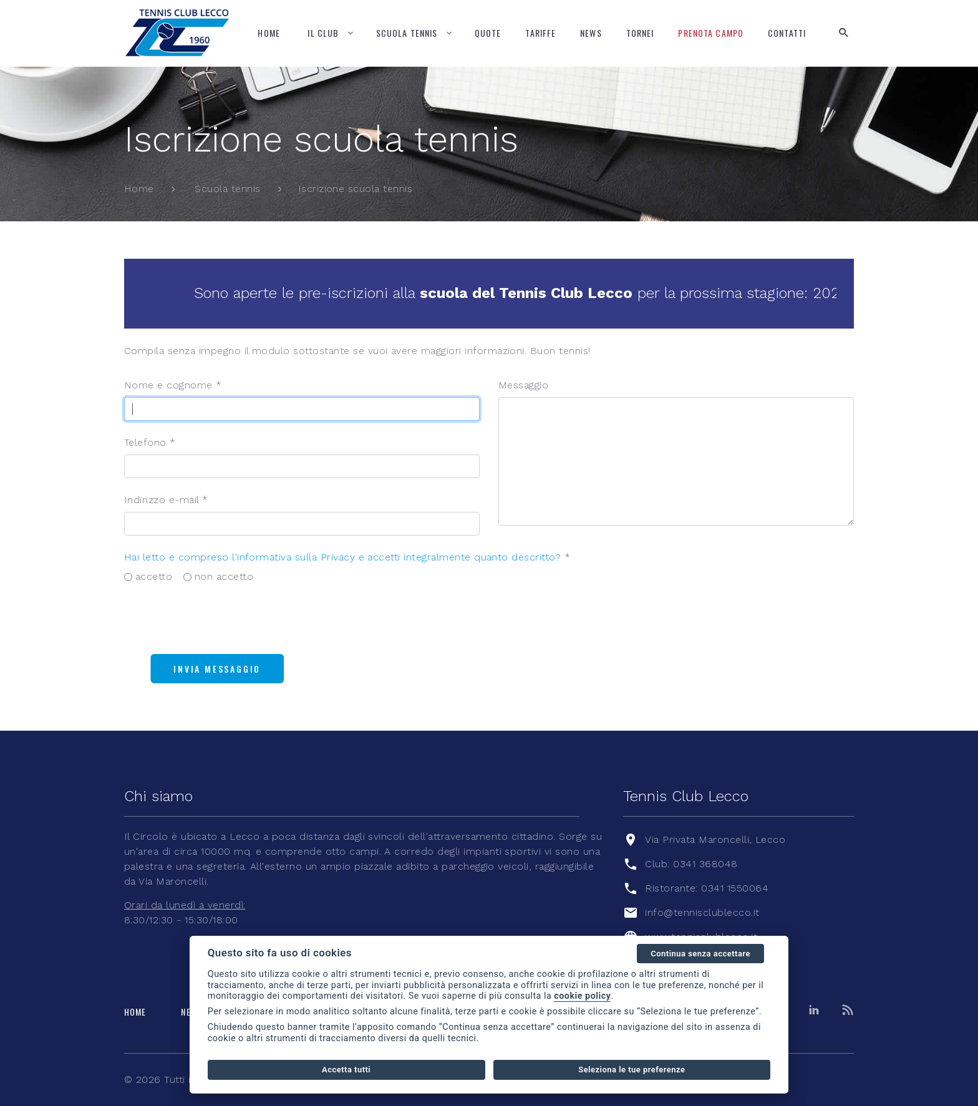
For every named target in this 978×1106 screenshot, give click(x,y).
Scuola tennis (407, 32)
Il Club (323, 32)
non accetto (224, 576)
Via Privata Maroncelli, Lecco (715, 839)
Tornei (640, 32)
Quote (488, 32)
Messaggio (523, 385)
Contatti (787, 32)
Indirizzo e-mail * (166, 500)
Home (268, 32)
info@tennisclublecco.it (702, 912)
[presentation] (219, 619)
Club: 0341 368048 (691, 864)
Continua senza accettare (700, 953)
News (590, 32)
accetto (153, 576)
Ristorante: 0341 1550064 (706, 888)
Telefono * (150, 442)
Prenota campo (710, 32)
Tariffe (540, 32)
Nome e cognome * (173, 385)
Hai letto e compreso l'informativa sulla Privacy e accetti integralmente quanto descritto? (342, 557)
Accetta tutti (346, 1069)
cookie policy (582, 996)
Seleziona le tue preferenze (631, 1069)
